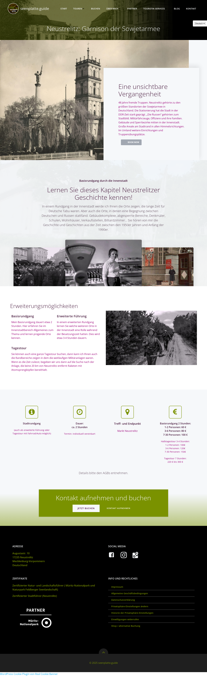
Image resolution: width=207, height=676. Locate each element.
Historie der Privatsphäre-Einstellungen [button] (132, 612)
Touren (79, 8)
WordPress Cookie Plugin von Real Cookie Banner (29, 674)
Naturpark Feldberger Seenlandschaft (34, 589)
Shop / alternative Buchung (125, 625)
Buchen (95, 8)
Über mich (113, 8)
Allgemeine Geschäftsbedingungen (129, 593)
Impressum (117, 586)
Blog (177, 8)
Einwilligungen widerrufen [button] (125, 619)
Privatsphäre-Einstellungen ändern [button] (129, 606)
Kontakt (191, 8)
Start (63, 8)
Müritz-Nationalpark (78, 585)
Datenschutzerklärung (123, 599)
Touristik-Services (155, 8)
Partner (132, 8)
